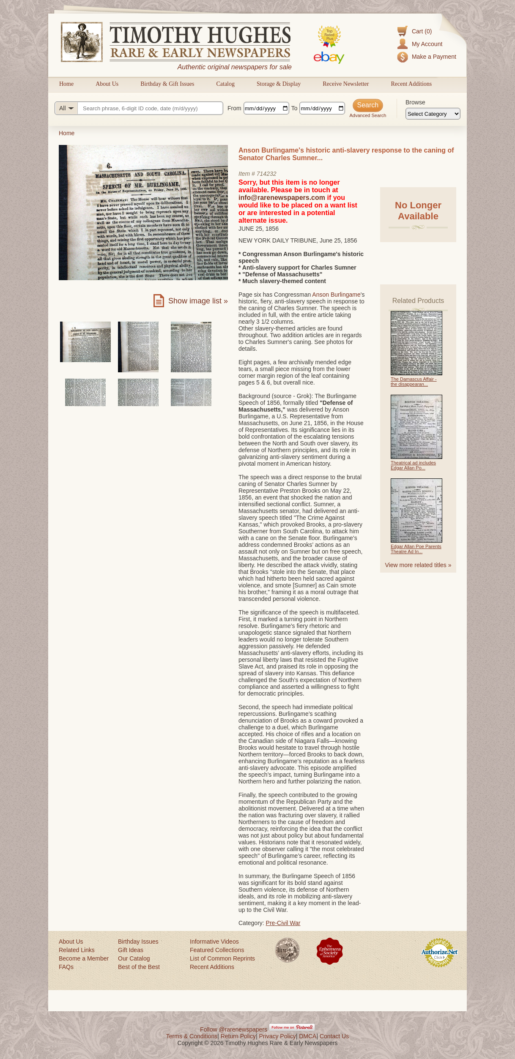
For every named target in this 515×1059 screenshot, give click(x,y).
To (294, 108)
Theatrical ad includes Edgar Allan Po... (413, 465)
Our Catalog (134, 958)
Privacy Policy (277, 1036)
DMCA (307, 1036)
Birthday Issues (138, 941)
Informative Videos (214, 941)
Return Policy (238, 1036)
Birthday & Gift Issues (167, 84)
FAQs (66, 966)
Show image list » (198, 301)
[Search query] (139, 108)
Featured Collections (217, 950)
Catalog (225, 84)
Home (66, 84)
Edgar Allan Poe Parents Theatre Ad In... (416, 549)
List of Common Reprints (222, 958)
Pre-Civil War (283, 923)
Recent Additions (411, 84)
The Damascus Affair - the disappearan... (414, 382)
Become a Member (84, 958)
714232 (267, 173)
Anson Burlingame (336, 294)
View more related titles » (418, 565)
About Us (107, 84)
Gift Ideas (130, 950)
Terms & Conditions (191, 1036)
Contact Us (334, 1036)
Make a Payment (434, 56)
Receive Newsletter (346, 84)
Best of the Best (139, 966)
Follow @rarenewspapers (233, 1029)
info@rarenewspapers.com (281, 197)
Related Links (77, 950)
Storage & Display (279, 84)
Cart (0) (422, 31)
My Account (427, 44)
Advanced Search (367, 115)
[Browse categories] (432, 114)
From (234, 108)
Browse (415, 102)
